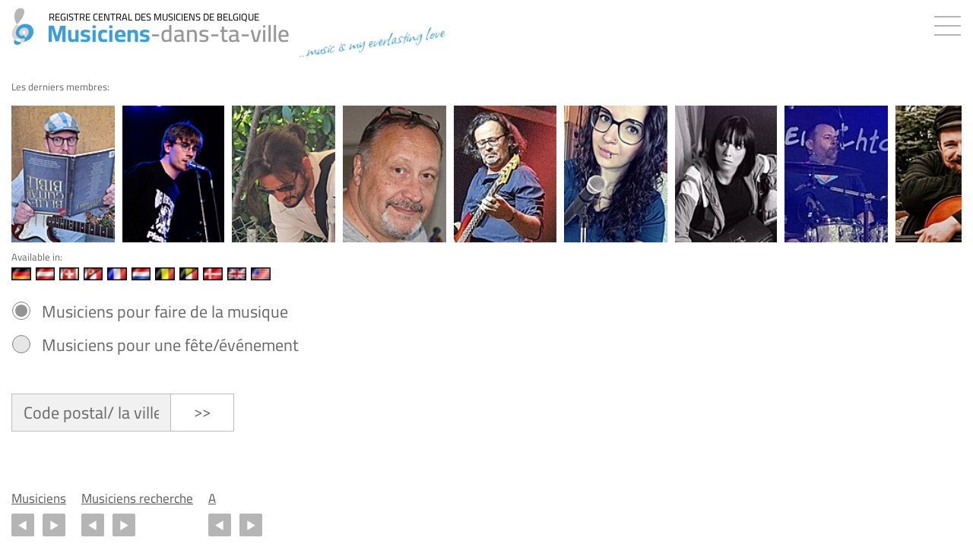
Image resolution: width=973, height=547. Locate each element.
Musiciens (38, 498)
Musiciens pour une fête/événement (170, 345)
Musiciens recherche (137, 498)
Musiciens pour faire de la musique (165, 311)
